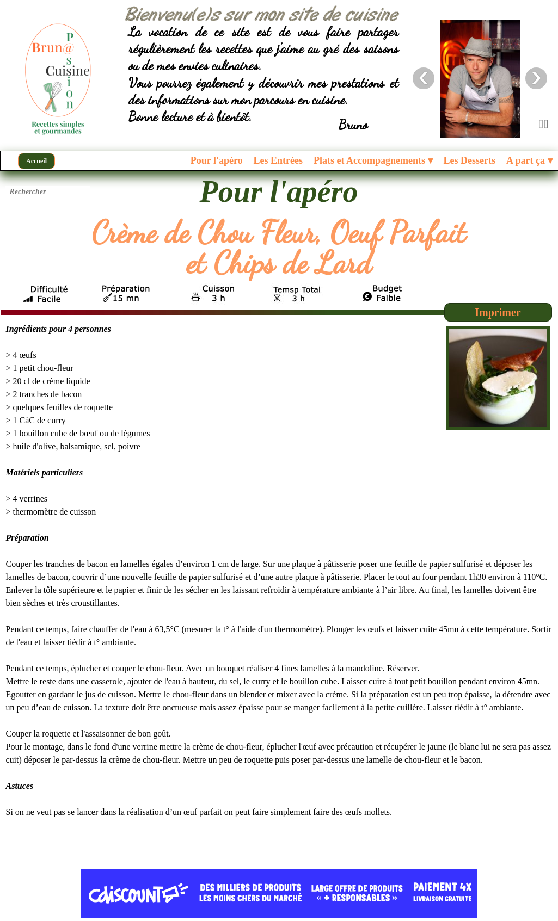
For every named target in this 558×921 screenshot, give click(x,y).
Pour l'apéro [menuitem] (217, 160)
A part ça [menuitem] (529, 161)
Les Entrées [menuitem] (278, 160)
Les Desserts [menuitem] (469, 160)
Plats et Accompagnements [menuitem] (373, 161)
